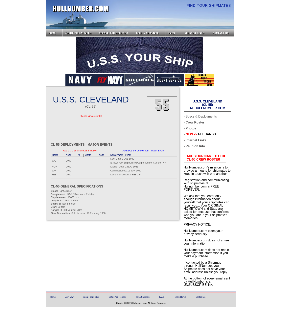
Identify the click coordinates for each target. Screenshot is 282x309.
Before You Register (117, 297)
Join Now (69, 297)
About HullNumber (79, 32)
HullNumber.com (81, 9)
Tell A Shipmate (143, 297)
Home (54, 32)
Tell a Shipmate (149, 32)
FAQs (174, 32)
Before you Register (114, 32)
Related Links (196, 32)
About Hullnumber (91, 297)
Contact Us (222, 32)
